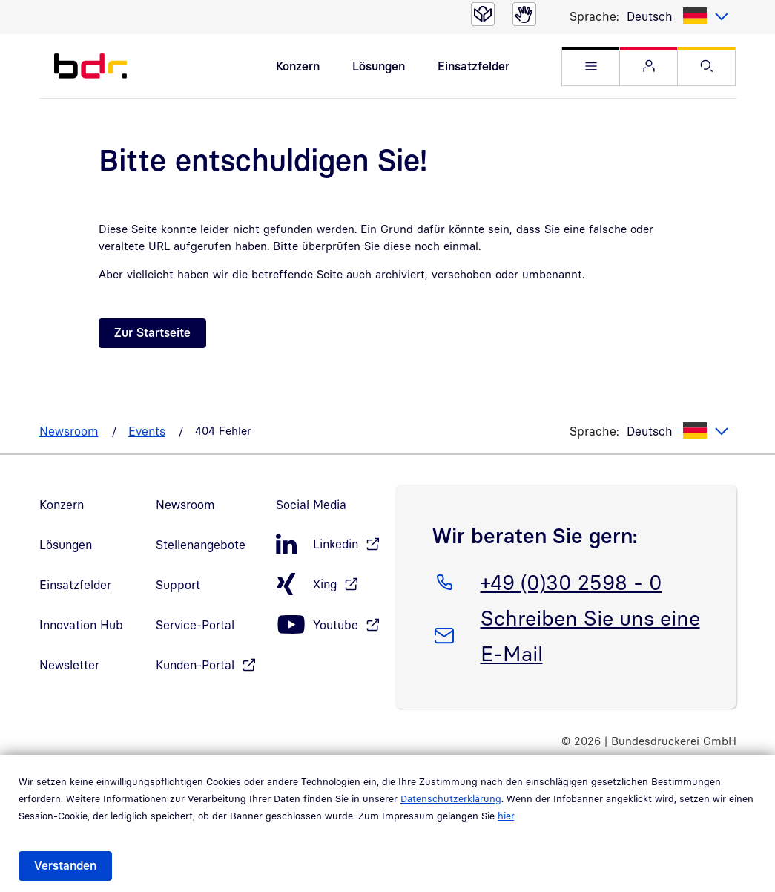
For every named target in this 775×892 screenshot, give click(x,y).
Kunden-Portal (195, 664)
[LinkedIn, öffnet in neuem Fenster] (328, 544)
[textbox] (677, 16)
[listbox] (677, 16)
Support (178, 584)
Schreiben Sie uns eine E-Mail (590, 633)
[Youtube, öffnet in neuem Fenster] (328, 625)
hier (506, 816)
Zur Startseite (152, 332)
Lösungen (378, 66)
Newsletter (69, 664)
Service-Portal (195, 624)
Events (146, 431)
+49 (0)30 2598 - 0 (571, 579)
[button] (590, 66)
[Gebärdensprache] (524, 14)
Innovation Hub (81, 624)
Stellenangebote (200, 544)
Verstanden (65, 865)
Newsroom (69, 431)
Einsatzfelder (473, 66)
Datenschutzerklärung (450, 798)
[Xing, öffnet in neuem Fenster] (328, 584)
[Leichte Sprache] (483, 14)
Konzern (298, 66)
